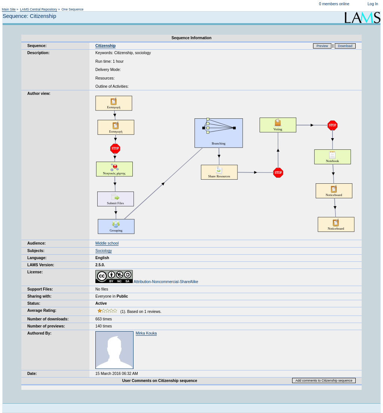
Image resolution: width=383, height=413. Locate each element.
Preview (322, 46)
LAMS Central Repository (38, 9)
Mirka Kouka (146, 333)
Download (345, 46)
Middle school (107, 243)
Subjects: (36, 251)
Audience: (36, 243)
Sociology (103, 251)
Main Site (9, 9)
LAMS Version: (40, 265)
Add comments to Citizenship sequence (323, 380)
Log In (373, 4)
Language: (37, 258)
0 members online (334, 4)
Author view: (38, 93)
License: (35, 272)
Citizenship (105, 46)
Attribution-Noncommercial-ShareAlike (146, 282)
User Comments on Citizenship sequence (159, 381)
